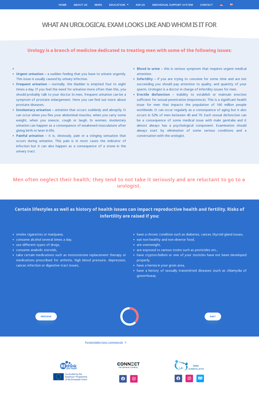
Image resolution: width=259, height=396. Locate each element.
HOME (62, 6)
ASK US (140, 6)
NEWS (98, 6)
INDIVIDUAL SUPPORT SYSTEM (172, 6)
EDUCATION (119, 6)
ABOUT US (80, 6)
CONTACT (206, 6)
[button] (46, 319)
